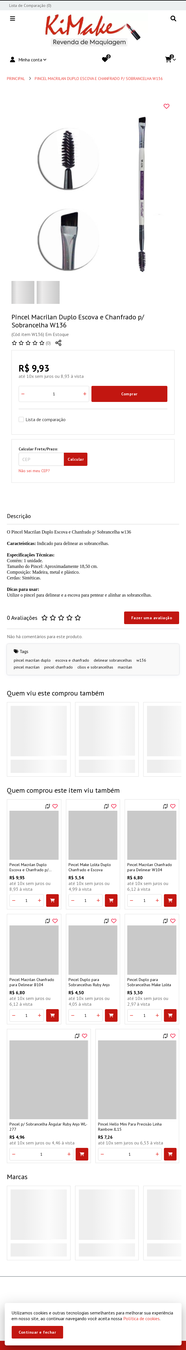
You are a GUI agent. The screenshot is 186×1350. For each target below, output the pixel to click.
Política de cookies (141, 1318)
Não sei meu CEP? (34, 470)
